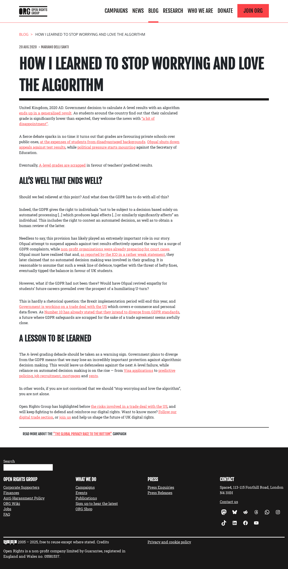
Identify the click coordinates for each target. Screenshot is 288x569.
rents (93, 375)
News (138, 10)
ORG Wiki (11, 503)
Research (173, 10)
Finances (11, 492)
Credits (103, 542)
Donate (225, 10)
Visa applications (138, 370)
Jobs (7, 509)
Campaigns (116, 10)
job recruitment (47, 375)
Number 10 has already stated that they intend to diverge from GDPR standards (111, 312)
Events (81, 492)
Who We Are (200, 10)
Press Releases (160, 492)
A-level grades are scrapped (62, 165)
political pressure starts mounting (106, 147)
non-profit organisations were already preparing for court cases (115, 249)
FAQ (6, 514)
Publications (86, 498)
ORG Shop (84, 509)
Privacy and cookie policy (169, 542)
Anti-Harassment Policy (24, 498)
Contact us (229, 501)
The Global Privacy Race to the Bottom (82, 434)
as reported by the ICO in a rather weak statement (123, 254)
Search (9, 461)
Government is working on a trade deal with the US (63, 306)
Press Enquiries (161, 487)
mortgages (70, 375)
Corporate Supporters (21, 487)
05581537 (51, 556)
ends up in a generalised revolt (45, 113)
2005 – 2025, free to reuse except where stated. (57, 542)
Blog (153, 10)
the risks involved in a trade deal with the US (129, 406)
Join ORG (253, 10)
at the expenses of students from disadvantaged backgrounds (92, 141)
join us (65, 417)
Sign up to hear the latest (97, 503)
